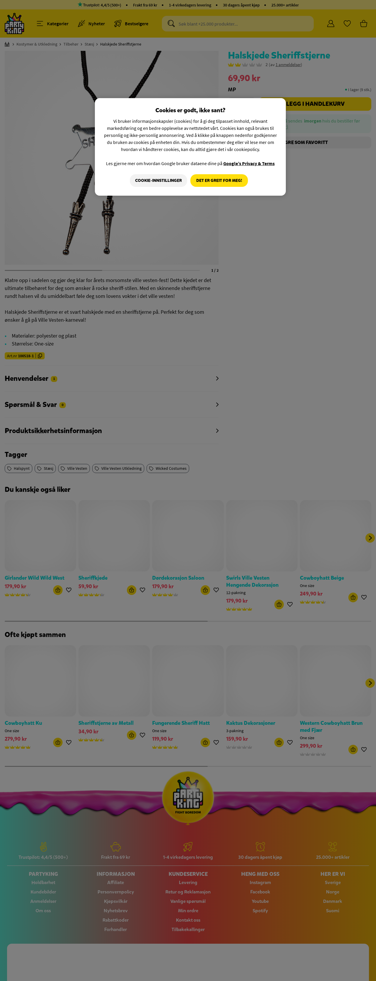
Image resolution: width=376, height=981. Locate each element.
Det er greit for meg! (219, 180)
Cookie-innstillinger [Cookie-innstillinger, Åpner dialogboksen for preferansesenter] (157, 180)
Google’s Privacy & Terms (249, 163)
